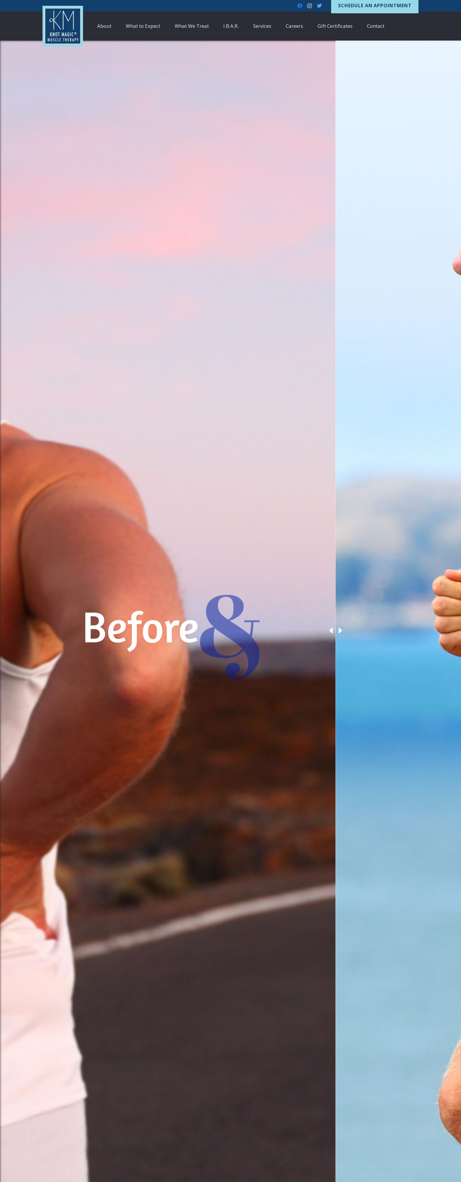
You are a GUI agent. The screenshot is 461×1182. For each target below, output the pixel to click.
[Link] (63, 26)
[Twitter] (319, 6)
